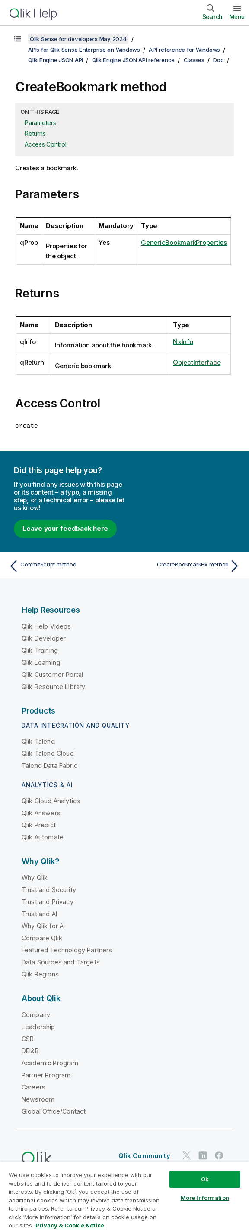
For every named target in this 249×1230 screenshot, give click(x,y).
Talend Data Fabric (49, 765)
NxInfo (183, 342)
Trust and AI (39, 913)
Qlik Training (40, 650)
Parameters (40, 122)
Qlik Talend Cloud (48, 753)
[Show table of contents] (17, 39)
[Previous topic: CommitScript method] (64, 565)
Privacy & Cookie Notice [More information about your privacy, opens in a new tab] (69, 1225)
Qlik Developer (44, 638)
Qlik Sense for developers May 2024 (78, 38)
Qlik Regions (40, 973)
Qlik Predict (39, 824)
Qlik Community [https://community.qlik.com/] (144, 1155)
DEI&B (30, 1050)
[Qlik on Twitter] (186, 1154)
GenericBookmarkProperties (184, 242)
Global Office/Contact (54, 1110)
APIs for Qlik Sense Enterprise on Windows (84, 49)
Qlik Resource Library (53, 686)
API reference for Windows (184, 49)
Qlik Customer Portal (52, 674)
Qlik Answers (41, 812)
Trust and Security (49, 889)
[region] (124, 1195)
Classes (194, 59)
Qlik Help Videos (46, 625)
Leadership (38, 1026)
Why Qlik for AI (43, 925)
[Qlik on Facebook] (219, 1154)
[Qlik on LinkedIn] (202, 1154)
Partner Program (46, 1074)
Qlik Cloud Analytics (51, 800)
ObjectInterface (196, 362)
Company (36, 1014)
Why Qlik (35, 877)
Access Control (46, 144)
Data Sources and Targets (61, 961)
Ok (205, 1179)
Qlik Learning (41, 662)
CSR (28, 1038)
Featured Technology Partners (67, 949)
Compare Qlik (42, 937)
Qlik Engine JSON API (55, 59)
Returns (35, 133)
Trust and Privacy (47, 901)
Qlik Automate (43, 836)
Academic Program (50, 1062)
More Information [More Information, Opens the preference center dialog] (205, 1197)
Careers (33, 1086)
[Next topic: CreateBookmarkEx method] (185, 565)
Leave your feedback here (65, 528)
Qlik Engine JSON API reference (133, 59)
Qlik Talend (38, 741)
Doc (218, 59)
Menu (237, 16)
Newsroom (38, 1098)
